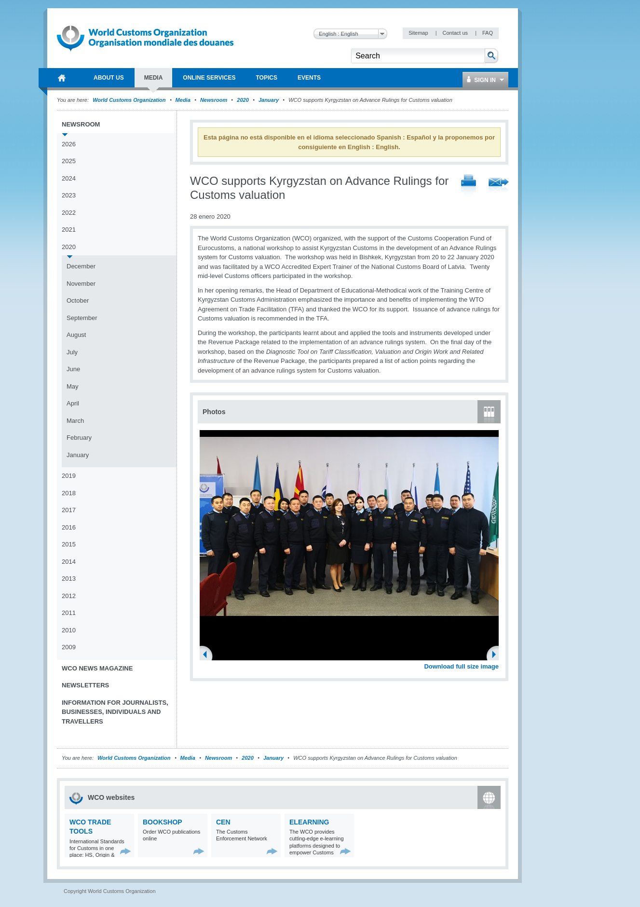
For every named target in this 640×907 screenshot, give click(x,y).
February (79, 437)
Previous (208, 655)
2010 (69, 630)
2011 (69, 612)
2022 (69, 212)
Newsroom (213, 100)
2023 (69, 195)
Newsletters (85, 685)
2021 (69, 229)
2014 (69, 561)
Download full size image (461, 666)
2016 (69, 527)
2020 (242, 100)
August (76, 334)
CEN (223, 822)
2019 (69, 475)
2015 (69, 544)
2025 (69, 161)
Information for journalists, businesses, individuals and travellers (115, 712)
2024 (69, 178)
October (78, 300)
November (81, 283)
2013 (69, 578)
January (269, 100)
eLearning (309, 822)
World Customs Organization (130, 100)
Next (497, 655)
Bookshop (162, 822)
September (82, 317)
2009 (69, 647)
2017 (69, 510)
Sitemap (419, 33)
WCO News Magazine (97, 668)
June (73, 369)
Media (183, 100)
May (73, 386)
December (81, 266)
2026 (69, 144)
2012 (69, 596)
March (75, 420)
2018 (69, 493)
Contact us (455, 33)
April (73, 403)
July (72, 352)
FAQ (487, 33)
